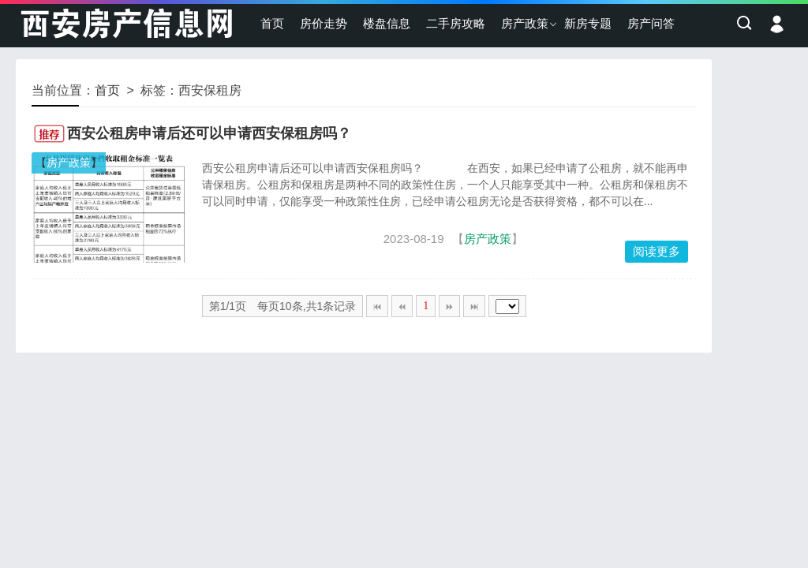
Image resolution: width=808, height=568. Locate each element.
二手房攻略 (455, 23)
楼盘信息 (386, 23)
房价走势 (323, 23)
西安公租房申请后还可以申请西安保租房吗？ (209, 133)
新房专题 (588, 23)
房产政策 (524, 23)
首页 (272, 23)
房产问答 (651, 23)
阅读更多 (656, 251)
